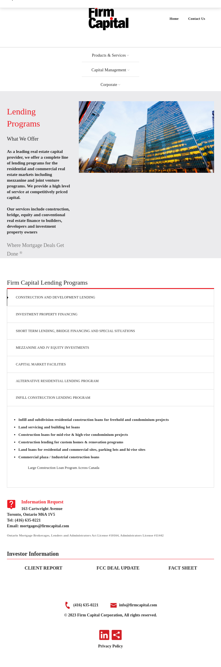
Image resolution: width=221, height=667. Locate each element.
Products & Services (109, 55)
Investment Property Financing (46, 314)
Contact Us (196, 19)
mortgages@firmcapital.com (44, 526)
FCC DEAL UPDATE (118, 568)
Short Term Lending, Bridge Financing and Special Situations (75, 331)
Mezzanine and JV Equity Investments (52, 348)
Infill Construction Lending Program (53, 398)
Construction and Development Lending (55, 297)
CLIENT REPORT (43, 568)
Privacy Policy (110, 646)
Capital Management (109, 70)
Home (173, 19)
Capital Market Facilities (41, 364)
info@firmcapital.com (138, 605)
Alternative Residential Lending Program (57, 381)
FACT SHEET (183, 568)
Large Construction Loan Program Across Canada (63, 468)
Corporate (109, 85)
